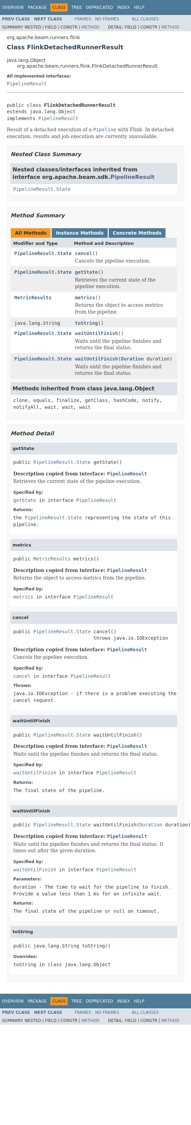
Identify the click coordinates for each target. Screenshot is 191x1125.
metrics (85, 297)
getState (86, 272)
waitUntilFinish (96, 333)
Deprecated (99, 7)
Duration (132, 359)
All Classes (145, 19)
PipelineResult (27, 83)
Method (91, 27)
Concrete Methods (137, 233)
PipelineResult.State (42, 189)
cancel (83, 253)
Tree (76, 7)
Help (139, 7)
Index (123, 7)
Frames (83, 19)
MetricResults (33, 297)
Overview (13, 7)
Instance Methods (79, 233)
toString (86, 323)
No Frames (107, 19)
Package (37, 7)
